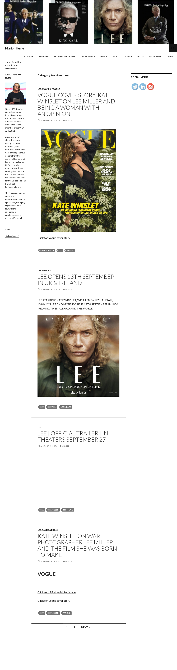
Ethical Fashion (88, 56)
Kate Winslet (47, 250)
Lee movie (68, 510)
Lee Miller (66, 407)
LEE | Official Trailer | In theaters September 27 (73, 436)
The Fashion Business (64, 56)
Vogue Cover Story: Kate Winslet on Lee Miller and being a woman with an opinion (76, 104)
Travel (114, 56)
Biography (29, 56)
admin (68, 120)
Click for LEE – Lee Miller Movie (57, 592)
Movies (140, 56)
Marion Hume (14, 48)
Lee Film (52, 407)
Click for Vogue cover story (54, 237)
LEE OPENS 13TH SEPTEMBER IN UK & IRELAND (76, 279)
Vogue (70, 250)
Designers (44, 56)
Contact (170, 56)
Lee (39, 89)
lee (60, 250)
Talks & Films (154, 56)
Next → (86, 627)
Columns (127, 56)
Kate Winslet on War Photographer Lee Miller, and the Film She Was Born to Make (77, 545)
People (103, 56)
